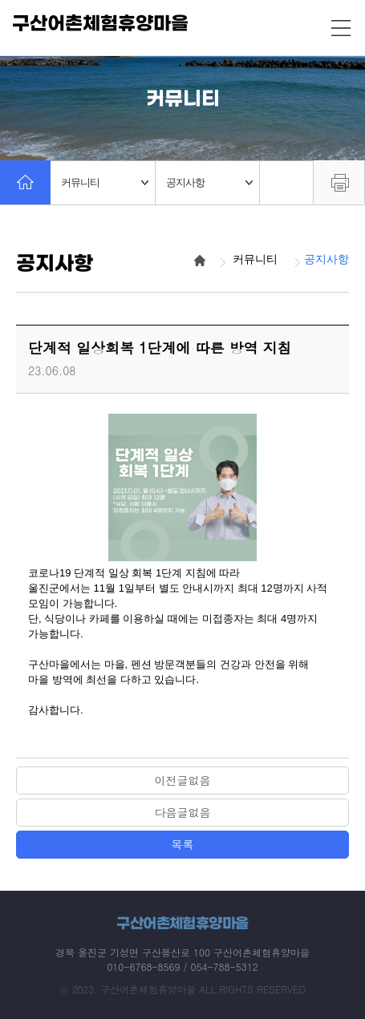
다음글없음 (183, 812)
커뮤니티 (104, 182)
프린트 (339, 182)
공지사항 (209, 182)
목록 (183, 844)
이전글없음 (183, 780)
